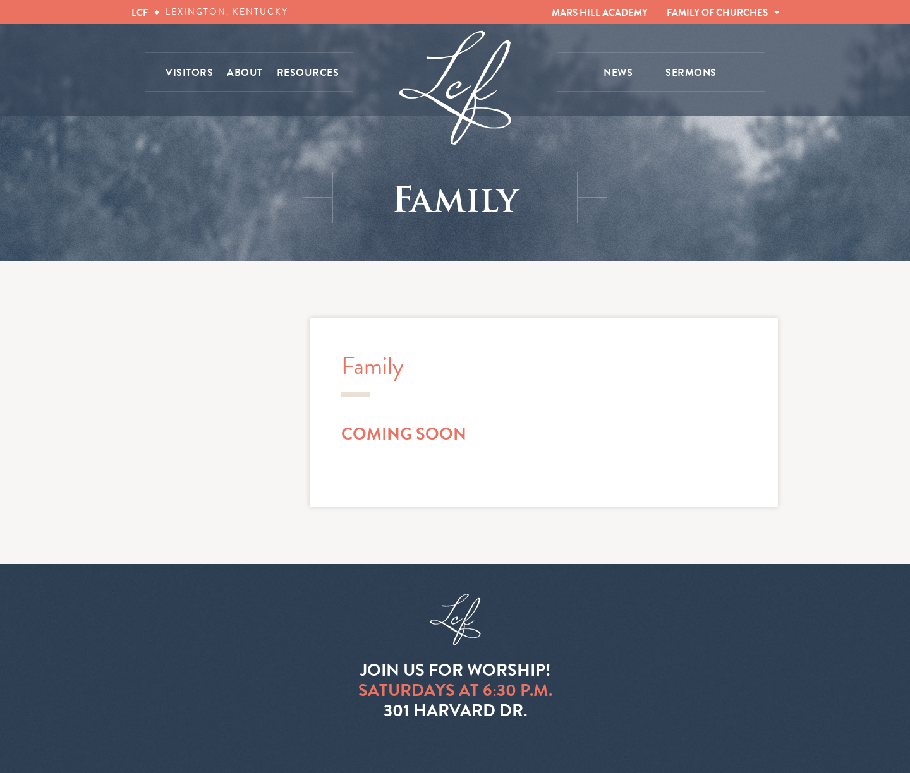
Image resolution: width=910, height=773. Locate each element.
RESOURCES (308, 72)
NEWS (618, 72)
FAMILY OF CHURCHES (717, 13)
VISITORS (189, 72)
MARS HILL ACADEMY (600, 13)
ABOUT (245, 72)
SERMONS (691, 72)
